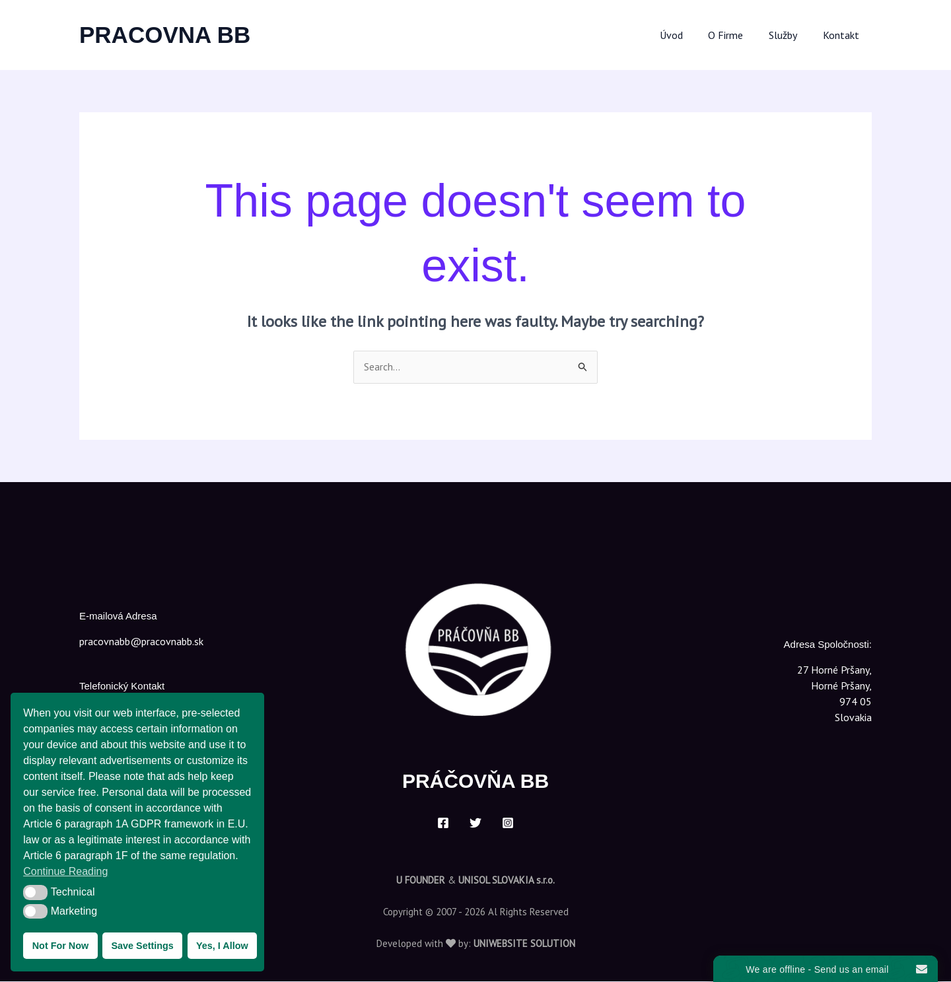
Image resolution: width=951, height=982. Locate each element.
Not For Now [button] (60, 945)
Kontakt (843, 35)
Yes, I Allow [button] (222, 945)
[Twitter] (475, 823)
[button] (35, 892)
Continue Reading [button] (65, 871)
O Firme (736, 35)
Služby (789, 35)
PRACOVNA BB (164, 35)
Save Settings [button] (142, 945)
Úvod (686, 35)
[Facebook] (443, 823)
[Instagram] (508, 823)
